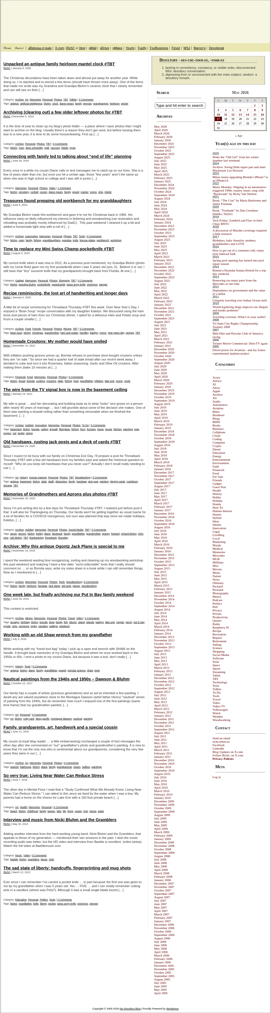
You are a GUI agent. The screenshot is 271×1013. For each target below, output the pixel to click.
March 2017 (161, 503)
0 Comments (86, 99)
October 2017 (162, 479)
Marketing (219, 541)
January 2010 (162, 797)
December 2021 (164, 308)
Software (218, 658)
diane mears (67, 103)
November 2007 (164, 887)
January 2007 (162, 921)
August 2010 (162, 774)
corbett (35, 192)
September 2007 (164, 893)
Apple (216, 391)
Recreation (219, 634)
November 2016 (164, 517)
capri (22, 240)
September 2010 (164, 770)
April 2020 (161, 376)
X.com (59, 48)
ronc (6, 537)
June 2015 (160, 575)
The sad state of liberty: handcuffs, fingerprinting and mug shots (67, 868)
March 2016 (161, 544)
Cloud (216, 435)
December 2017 (164, 472)
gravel (75, 192)
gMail (92, 48)
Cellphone (219, 432)
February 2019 (163, 424)
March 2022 (161, 297)
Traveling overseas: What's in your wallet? (239, 317)
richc (140, 533)
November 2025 (164, 147)
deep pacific (42, 718)
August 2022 (162, 280)
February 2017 (163, 506)
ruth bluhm (16, 537)
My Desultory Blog (215, 18)
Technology (220, 682)
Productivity (220, 617)
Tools (82, 236)
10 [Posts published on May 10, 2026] (218, 114)
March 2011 (161, 750)
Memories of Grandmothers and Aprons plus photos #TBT (60, 494)
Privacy (217, 610)
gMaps (117, 48)
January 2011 (162, 756)
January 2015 (162, 592)
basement (16, 429)
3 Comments (64, 899)
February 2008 (163, 876)
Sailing (217, 644)
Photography (220, 593)
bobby (39, 533)
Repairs (217, 637)
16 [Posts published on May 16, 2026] (262, 114)
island (81, 622)
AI (214, 384)
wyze (73, 147)
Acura (216, 377)
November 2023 (164, 229)
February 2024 (163, 219)
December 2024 (164, 184)
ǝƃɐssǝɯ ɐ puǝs (40, 48)
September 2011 (164, 729)
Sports (217, 668)
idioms (72, 622)
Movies (217, 569)
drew (51, 622)
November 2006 (164, 928)
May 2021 (160, 332)
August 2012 (162, 691)
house (108, 429)
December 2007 (164, 883)
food (76, 381)
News (216, 579)
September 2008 (164, 852)
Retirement (219, 641)
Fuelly (142, 48)
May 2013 (160, 660)
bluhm (47, 103)
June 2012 (160, 698)
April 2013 (161, 664)
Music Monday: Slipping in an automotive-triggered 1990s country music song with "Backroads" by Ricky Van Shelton (240, 190)
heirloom (115, 103)
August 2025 (162, 157)
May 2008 (160, 866)
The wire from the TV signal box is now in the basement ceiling (65, 389)
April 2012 (161, 705)
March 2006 (161, 955)
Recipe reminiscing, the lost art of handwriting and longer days (65, 293)
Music (18, 855)
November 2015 (164, 558)
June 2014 (160, 616)
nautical (77, 718)
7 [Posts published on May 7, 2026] (247, 110)
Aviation (218, 408)
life (64, 811)
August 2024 (162, 198)
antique (14, 103)
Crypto (217, 446)
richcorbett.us (221, 741)
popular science (77, 670)
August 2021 (162, 321)
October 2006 (162, 931)
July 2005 (160, 982)
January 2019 (162, 428)
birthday (25, 622)
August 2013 (162, 650)
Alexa (216, 387)
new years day (116, 332)
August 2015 (162, 568)
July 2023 (160, 243)
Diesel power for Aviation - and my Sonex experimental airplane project (239, 351)
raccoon (55, 147)
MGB (216, 559)
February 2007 (163, 917)
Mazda (217, 545)
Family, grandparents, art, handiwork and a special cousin (60, 727)
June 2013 (160, 657)
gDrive (104, 48)
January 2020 (162, 386)
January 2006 (162, 962)
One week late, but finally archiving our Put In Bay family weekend (68, 594)
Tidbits (73, 99)
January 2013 (162, 674)
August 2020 (162, 362)
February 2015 (163, 589)
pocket (52, 903)
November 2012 (164, 681)
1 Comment (64, 188)
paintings (97, 767)
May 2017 (160, 496)
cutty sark (29, 718)
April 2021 (161, 335)
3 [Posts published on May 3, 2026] (218, 110)
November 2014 (164, 599)
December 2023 (164, 225)
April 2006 (161, 952)
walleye (53, 626)
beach (13, 811)
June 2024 (160, 205)
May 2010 (160, 784)
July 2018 (160, 448)
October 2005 (162, 972)
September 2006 (164, 935)
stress (93, 811)
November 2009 (164, 804)
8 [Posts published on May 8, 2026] (255, 110)
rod (14, 433)
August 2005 (162, 979)
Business (218, 428)
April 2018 (161, 458)
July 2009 (160, 818)
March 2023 (161, 256)
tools (97, 670)
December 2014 (164, 595)
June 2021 (160, 328)
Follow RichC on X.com (228, 755)
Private (217, 613)
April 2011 (161, 746)
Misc (216, 565)
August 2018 (162, 445)
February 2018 (163, 465)
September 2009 (164, 811)
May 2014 (160, 619)
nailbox (86, 767)
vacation (43, 626)
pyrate (7, 626)
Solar (216, 661)
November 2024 (164, 188)
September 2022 (164, 277)
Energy (217, 456)
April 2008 (161, 869)
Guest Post (219, 487)
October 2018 (162, 438)
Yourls (130, 48)
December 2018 (164, 431)
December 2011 (164, 719)
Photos (58, 99)
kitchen (118, 429)
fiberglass (64, 429)
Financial (20, 377)
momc (93, 192)
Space (216, 665)
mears (76, 767)
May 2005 (160, 989)
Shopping (64, 280)
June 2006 (160, 945)
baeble (14, 859)
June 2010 (160, 780)
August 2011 (162, 732)
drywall (54, 429)
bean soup (16, 332)
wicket (124, 103)
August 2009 (162, 815)
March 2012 (161, 708)
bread (22, 381)
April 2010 (161, 787)
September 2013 (164, 647)
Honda (217, 504)
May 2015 (160, 578)
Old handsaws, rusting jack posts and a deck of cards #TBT (62, 442)
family (78, 103)
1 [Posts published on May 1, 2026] (255, 105)
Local (216, 538)
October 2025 (162, 150)
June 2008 (160, 863)
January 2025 (162, 181)
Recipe (67, 328)
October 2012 (162, 684)
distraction (61, 481)
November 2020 (164, 352)
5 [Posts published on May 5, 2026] (233, 110)
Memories (35, 99)
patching (128, 429)
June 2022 (160, 287)
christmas (37, 332)
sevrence (24, 626)
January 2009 (162, 839)
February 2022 (163, 301)
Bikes (216, 411)
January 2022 (162, 304)
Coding (217, 439)
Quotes (217, 620)
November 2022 (164, 270)
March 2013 (161, 667)
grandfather (86, 381)
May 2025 (160, 167)
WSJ (186, 48)
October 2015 (162, 561)
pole (136, 429)
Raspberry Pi (221, 627)
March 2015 (161, 585)
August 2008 (162, 856)
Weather (218, 716)
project (7, 433)
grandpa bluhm (27, 284)
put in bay (139, 622)
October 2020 (162, 356)
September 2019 (164, 400)
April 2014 (161, 623)
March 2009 (161, 832)
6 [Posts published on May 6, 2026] (240, 110)
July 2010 (160, 777)
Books (217, 425)
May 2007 (160, 907)
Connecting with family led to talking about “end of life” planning (67, 156)
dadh (51, 481)
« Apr (238, 135)
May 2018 (160, 455)
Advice (217, 380)
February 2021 (163, 342)
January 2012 (162, 715)
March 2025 (161, 174)
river (85, 811)
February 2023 (163, 260)
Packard (218, 586)
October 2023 (162, 232)
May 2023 (160, 249)
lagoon (51, 811)
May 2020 (160, 373)
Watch (217, 713)
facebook (57, 533)
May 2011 (160, 743)
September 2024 (164, 195)
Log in (217, 777)
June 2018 (160, 452)
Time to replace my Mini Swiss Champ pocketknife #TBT (58, 249)
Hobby (217, 497)
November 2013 (164, 640)
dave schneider (34, 147)
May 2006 (160, 948)
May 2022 (160, 291)
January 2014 (162, 633)
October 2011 (162, 726)
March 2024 (161, 215)
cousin (43, 192)
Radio (216, 624)
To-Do (85, 425)
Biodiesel (219, 415)
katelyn (94, 332)
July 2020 (160, 366)
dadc (60, 381)
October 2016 (162, 520)
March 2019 (161, 421)
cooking (40, 381)
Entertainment (221, 459)
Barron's (199, 48)
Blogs (216, 418)
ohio (100, 192)
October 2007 (162, 890)
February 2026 (163, 136)
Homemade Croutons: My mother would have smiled (55, 341)
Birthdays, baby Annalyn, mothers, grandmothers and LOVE (234, 242)
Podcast (217, 600)
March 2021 (161, 339)
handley (84, 332)
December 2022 (164, 267)
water (101, 811)
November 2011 (164, 722)
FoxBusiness (159, 48)
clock (55, 103)
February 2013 (163, 671)
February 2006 (163, 958)
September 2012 (164, 688)
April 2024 (161, 212)
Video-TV (219, 706)
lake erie (109, 381)
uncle (127, 381)
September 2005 (164, 976)
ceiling (44, 429)
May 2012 (160, 702)
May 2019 (160, 414)
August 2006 (162, 938)
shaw (90, 670)
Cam (21, 147)
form (82, 429)
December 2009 (164, 801)
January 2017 (162, 510)
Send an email (221, 738)
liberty (43, 903)
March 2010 (161, 791)
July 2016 (160, 530)
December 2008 (164, 842)
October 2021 (162, 315)
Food (28, 328)
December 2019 (164, 390)
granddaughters (51, 240)
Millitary (218, 562)
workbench (103, 240)
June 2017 (160, 493)
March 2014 (161, 626)
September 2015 (164, 565)
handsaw (81, 481)
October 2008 (162, 849)
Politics (44, 899)
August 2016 (162, 527)
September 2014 (164, 606)
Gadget (19, 280)
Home (7, 48)
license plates (87, 240)
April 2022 (161, 294)
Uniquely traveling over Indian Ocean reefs (240, 300)
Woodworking (82, 477)
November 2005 (164, 969)
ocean (78, 811)
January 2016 (162, 551)
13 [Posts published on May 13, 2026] (240, 114)
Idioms (29, 618)
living (71, 811)
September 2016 (164, 523)
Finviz (176, 48)
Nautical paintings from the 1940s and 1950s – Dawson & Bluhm (66, 679)
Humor (217, 514)
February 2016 (163, 547)
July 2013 (160, 654)
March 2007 (161, 914)
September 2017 (164, 482)
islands (90, 622)
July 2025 (160, 160)
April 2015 (161, 582)
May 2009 (160, 825)
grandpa (66, 240)
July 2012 (160, 695)
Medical (218, 548)
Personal (48, 99)
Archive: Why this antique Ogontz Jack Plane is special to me (63, 546)
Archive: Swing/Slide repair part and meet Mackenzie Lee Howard (239, 168)
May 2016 (160, 537)
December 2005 (164, 965)
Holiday (29, 529)
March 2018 (161, 462)
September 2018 (164, 441)
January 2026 (162, 140)
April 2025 (161, 171)
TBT (65, 99)
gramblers (33, 859)
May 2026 (160, 126)
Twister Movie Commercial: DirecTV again (240, 343)
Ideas (216, 521)
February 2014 (163, 630)
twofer (21, 433)
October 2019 (162, 397)
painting (104, 481)
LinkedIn (218, 748)
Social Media (76, 529)
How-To (218, 507)
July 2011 (160, 736)
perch (129, 622)
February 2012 (163, 712)
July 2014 (160, 613)
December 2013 (164, 637)
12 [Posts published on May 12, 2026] (232, 114)
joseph (62, 670)
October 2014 (162, 602)
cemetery (24, 192)
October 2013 (162, 643)
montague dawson (61, 718)
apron (13, 533)
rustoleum (132, 481)
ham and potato (69, 332)
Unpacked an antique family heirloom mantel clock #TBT (59, 64)
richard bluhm (129, 533)
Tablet (216, 675)
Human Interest (38, 477)
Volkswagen (220, 709)
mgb (46, 147)
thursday (63, 537)
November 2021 (164, 311)
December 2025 (164, 143)
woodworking (89, 586)
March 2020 (161, 380)
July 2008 (160, 859)
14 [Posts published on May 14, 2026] (247, 114)
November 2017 (164, 476)
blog (82, 48)
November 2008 (164, 845)
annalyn (14, 622)
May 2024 (160, 208)
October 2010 (162, 767)
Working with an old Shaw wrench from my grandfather (57, 635)
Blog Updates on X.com (228, 752)
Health (23, 807)
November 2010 (164, 763)
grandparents (100, 103)
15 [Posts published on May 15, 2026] (254, 114)
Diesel (217, 449)
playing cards (117, 481)
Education (21, 899)
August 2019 (162, 404)
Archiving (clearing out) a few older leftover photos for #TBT (62, 112)
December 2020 (164, 349)
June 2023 (160, 246)
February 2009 (163, 835)
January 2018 (162, 469)
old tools (66, 586)
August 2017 (162, 486)
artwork (14, 767)
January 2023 (162, 263)
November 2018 (164, 434)
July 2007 (160, 900)
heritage (42, 586)
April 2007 (161, 911)
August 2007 (162, 897)
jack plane (54, 586)
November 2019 (164, 393)
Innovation (41, 425)
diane (47, 533)
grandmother (52, 332)
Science (217, 648)
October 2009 (162, 808)
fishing (37, 240)
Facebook (219, 745)
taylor (34, 626)
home (100, 429)
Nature (217, 576)
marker (84, 192)
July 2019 (160, 407)
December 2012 (164, 678)
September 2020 (164, 359)
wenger (103, 284)
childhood (32, 811)
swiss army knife (75, 284)
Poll (215, 607)
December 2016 (164, 513)
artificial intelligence (31, 103)
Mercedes (219, 555)
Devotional (216, 48)
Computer (219, 442)
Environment (221, 463)
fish (66, 622)
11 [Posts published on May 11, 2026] (225, 114)
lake (59, 811)
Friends (37, 328)
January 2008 (162, 880)
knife (75, 240)
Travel (71, 618)
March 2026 (161, 133)
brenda (31, 381)
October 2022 (162, 273)
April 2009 (161, 828)
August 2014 (162, 609)
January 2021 (162, 345)
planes (76, 586)
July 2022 (160, 284)
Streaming (219, 672)
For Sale (218, 476)
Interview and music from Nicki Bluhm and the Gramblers (59, 819)
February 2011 (163, 753)
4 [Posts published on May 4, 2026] (225, 110)
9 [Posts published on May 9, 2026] (262, 110)
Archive (19, 99)
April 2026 (161, 130)
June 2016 (160, 534)
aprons (22, 533)
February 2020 (163, 383)
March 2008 (161, 873)
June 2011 (160, 739)
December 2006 (164, 924)
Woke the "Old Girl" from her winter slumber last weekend (236, 158)
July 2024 (160, 202)
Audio (217, 401)
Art (27, 99)
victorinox (92, 284)
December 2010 (164, 760)
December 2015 (164, 554)
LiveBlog (219, 535)
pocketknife (43, 284)
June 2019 (160, 410)
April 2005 (161, 993)
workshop (116, 240)
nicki (51, 859)
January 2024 (162, 222)
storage (7, 485)
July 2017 (160, 489)
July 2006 (160, 941)
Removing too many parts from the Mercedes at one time (234, 282)
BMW (217, 422)
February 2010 (163, 794)
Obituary (218, 583)
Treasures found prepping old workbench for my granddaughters (67, 200)
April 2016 (161, 541)
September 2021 (164, 318)
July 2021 (160, 325)
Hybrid (217, 517)
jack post (93, 481)
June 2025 (160, 164)
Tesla (216, 685)
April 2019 (161, 417)
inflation (98, 381)
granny (106, 533)
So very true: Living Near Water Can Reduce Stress (53, 775)
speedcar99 (58, 284)
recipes (130, 332)
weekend (64, 626)
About (19, 48)
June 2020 (160, 369)
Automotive (31, 236)
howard (115, 533)
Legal (216, 531)
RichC (70, 48)
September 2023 (164, 236)
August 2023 (162, 239)
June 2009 (160, 821)
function (91, 429)
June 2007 (160, 904)
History (24, 477)
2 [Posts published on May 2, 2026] (262, 105)
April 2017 (161, 500)
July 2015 (160, 571)
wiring (29, 433)
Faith (216, 466)
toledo (64, 147)
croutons (51, 381)
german (87, 103)
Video (52, 188)
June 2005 (160, 986)
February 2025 (163, 178)
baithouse (25, 767)
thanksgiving (36, 537)
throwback (51, 537)
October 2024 (162, 191)
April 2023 (161, 253)
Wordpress (172, 1008)
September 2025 (164, 154)
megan (120, 622)
